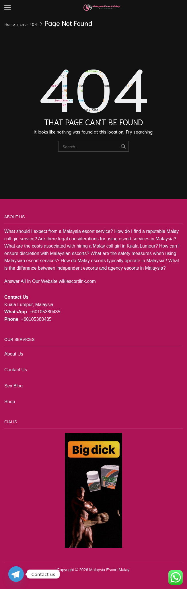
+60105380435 (45, 311)
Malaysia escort (79, 231)
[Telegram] (16, 574)
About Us (13, 354)
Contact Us (15, 369)
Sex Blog (13, 385)
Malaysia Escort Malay (109, 569)
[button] (7, 7)
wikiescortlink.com (77, 281)
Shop (10, 401)
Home (10, 24)
